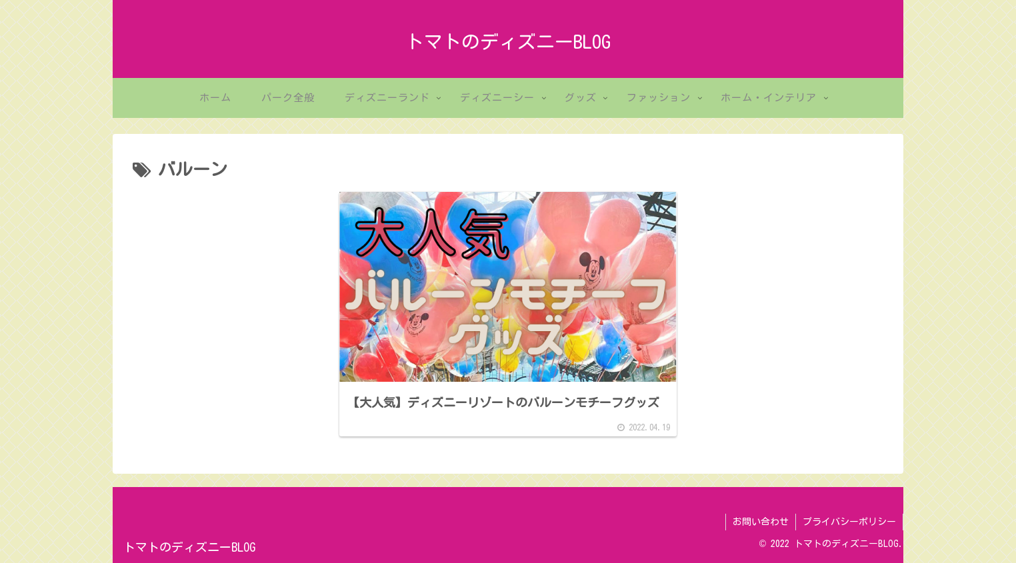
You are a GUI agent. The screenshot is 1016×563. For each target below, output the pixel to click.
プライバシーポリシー (849, 521)
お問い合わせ (761, 521)
